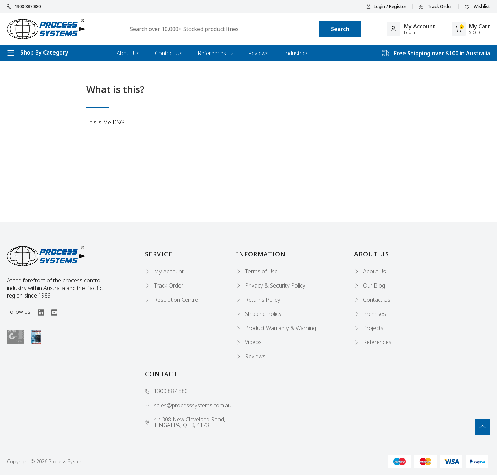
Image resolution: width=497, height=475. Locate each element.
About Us (128, 53)
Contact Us (168, 53)
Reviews (258, 53)
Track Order (435, 6)
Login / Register (386, 6)
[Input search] (219, 29)
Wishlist (477, 6)
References (215, 53)
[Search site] (340, 29)
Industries (296, 53)
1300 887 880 (24, 6)
